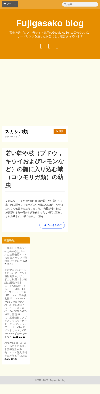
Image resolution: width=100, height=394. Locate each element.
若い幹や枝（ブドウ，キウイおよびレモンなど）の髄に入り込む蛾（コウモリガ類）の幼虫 (34, 169)
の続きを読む (52, 225)
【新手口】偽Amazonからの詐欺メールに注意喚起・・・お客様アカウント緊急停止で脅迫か (15, 254)
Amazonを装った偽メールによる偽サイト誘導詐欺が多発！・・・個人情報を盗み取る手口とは (15, 349)
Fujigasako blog (50, 23)
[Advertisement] (51, 93)
